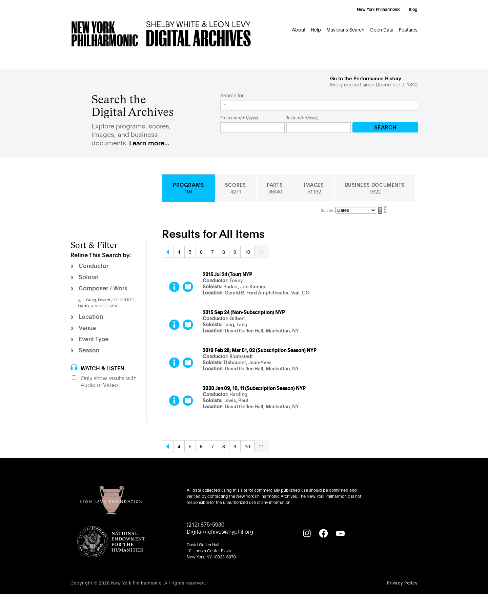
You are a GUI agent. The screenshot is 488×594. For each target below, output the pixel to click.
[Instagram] (306, 533)
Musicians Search (345, 29)
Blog (413, 9)
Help (316, 29)
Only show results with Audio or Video (109, 381)
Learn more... (149, 142)
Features (408, 29)
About (298, 29)
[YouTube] (340, 533)
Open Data (381, 29)
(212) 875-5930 (205, 524)
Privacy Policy (402, 582)
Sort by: (327, 210)
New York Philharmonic (379, 9)
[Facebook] (323, 533)
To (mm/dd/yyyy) (302, 117)
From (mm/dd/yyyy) (239, 117)
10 (247, 251)
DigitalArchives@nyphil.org (220, 531)
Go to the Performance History (365, 78)
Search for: (232, 95)
